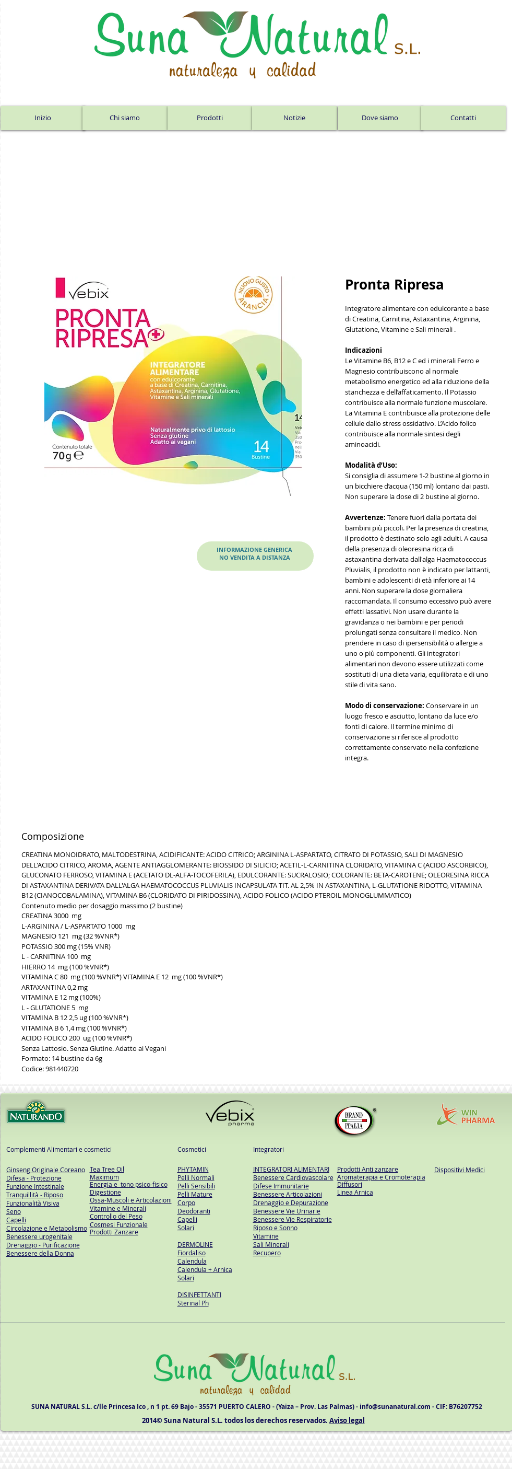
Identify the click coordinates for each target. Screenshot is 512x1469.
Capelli (187, 1219)
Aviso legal (347, 1420)
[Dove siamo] (380, 118)
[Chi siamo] (125, 118)
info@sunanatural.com (395, 1406)
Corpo (186, 1202)
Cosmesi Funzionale (119, 1224)
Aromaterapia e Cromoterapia (381, 1177)
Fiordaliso (191, 1252)
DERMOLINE (195, 1244)
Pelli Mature (194, 1194)
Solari (185, 1227)
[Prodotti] (210, 118)
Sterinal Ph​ (193, 1303)
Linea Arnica (355, 1192)
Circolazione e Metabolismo (46, 1228)
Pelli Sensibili (196, 1186)
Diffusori (349, 1184)
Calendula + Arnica (204, 1269)
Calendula (192, 1261)
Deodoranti (193, 1211)
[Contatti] (463, 118)
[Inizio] (43, 118)
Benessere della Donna (40, 1253)
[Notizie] (294, 118)
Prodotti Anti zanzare (367, 1169)
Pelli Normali (196, 1177)
